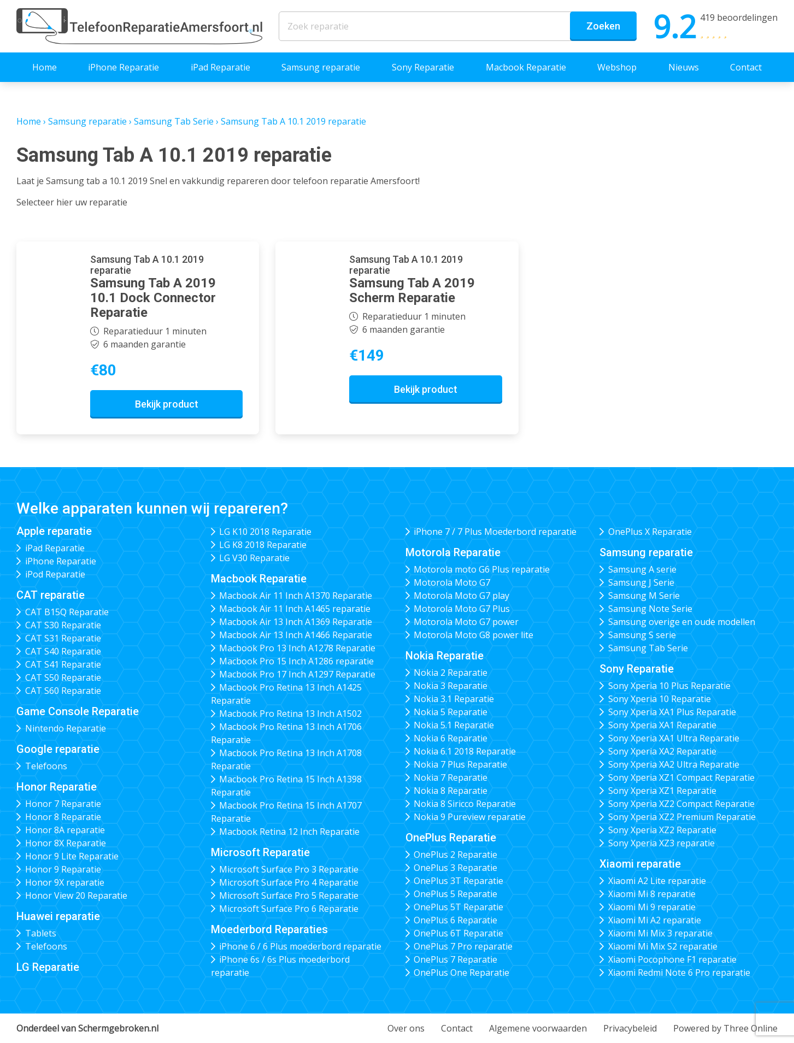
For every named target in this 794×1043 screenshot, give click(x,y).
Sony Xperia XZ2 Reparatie (662, 830)
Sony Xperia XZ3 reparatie (661, 843)
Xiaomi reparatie (640, 863)
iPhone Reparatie (123, 67)
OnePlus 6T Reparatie (458, 933)
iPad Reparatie (220, 67)
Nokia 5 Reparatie (450, 712)
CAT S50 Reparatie (63, 677)
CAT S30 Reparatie (63, 625)
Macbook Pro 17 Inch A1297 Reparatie (297, 674)
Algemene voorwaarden (538, 1028)
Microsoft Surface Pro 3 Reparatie (288, 869)
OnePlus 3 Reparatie (455, 868)
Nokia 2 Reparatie (450, 673)
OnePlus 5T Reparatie (458, 907)
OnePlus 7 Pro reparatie (463, 946)
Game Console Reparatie (77, 711)
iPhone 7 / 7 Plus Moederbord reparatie (495, 532)
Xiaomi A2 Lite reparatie (657, 881)
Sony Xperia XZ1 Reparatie (662, 791)
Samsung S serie (642, 635)
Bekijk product (166, 404)
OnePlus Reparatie (450, 837)
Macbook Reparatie (526, 67)
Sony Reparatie (423, 67)
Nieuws (683, 67)
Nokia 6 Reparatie (450, 738)
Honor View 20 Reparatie (76, 895)
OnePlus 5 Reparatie (455, 894)
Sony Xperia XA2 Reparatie (662, 751)
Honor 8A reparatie (65, 830)
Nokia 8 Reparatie (450, 791)
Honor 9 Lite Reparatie (72, 856)
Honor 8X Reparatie (65, 843)
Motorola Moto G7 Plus (462, 609)
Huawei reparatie (58, 916)
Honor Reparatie (56, 786)
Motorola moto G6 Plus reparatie (482, 569)
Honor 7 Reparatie (63, 804)
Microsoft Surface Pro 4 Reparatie (288, 882)
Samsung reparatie (320, 67)
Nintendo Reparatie (65, 728)
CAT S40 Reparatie (63, 651)
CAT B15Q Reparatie (67, 612)
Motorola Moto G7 (452, 582)
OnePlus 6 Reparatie (455, 920)
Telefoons (46, 766)
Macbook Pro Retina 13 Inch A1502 (290, 714)
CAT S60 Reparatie (63, 691)
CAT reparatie (50, 595)
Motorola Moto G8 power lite (473, 635)
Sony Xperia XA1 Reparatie (662, 725)
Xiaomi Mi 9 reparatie (652, 907)
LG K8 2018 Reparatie (263, 545)
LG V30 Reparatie (254, 558)
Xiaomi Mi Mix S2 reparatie (662, 946)
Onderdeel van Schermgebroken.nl (87, 1028)
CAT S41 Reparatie (63, 664)
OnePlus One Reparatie (461, 973)
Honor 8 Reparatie (63, 817)
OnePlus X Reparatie (650, 532)
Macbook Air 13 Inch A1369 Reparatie (295, 622)
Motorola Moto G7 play (461, 596)
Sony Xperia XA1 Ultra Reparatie (673, 738)
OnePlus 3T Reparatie (458, 881)
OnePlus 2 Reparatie (455, 854)
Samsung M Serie (644, 596)
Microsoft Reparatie (260, 852)
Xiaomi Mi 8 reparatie (652, 894)
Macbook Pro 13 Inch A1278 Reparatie (297, 648)
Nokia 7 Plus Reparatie (460, 764)
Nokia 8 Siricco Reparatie (465, 804)
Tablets (40, 933)
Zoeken (603, 26)
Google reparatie (57, 749)
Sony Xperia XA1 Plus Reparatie (672, 712)
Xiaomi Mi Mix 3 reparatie (660, 933)
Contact (746, 67)
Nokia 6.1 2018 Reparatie (465, 751)
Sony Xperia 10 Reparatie (659, 699)
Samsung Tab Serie (174, 121)
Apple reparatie (54, 531)
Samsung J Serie (641, 582)
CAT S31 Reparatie (63, 638)
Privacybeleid (630, 1028)
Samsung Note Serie (650, 609)
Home (44, 67)
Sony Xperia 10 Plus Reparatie (669, 686)
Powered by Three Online (725, 1028)
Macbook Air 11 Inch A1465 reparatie (294, 609)
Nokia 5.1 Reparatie (454, 725)
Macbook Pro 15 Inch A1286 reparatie (296, 661)
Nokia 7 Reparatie (450, 777)
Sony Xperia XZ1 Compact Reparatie (681, 777)
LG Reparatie (47, 967)
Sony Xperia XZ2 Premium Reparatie (682, 817)
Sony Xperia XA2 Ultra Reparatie (673, 764)
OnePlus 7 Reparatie (455, 959)
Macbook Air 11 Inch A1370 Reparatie (295, 596)
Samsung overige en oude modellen (681, 622)
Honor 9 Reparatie (63, 869)
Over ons (406, 1028)
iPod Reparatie (55, 574)
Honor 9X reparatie (64, 882)
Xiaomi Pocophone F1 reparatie (672, 959)
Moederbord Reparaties (269, 929)
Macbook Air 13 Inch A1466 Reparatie (295, 635)
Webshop (617, 67)
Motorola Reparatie (453, 552)
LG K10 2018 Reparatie (265, 532)
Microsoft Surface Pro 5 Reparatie (288, 895)
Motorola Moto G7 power (466, 622)
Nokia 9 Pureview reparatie (470, 817)
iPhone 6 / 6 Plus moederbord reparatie (300, 946)
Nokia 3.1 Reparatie (454, 699)
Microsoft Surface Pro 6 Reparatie (288, 909)
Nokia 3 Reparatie (450, 686)
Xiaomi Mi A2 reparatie (654, 920)
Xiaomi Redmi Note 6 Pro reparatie (679, 973)
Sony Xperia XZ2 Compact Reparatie (681, 804)
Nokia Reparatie (444, 655)
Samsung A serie (642, 569)
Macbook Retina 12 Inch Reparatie (289, 832)
